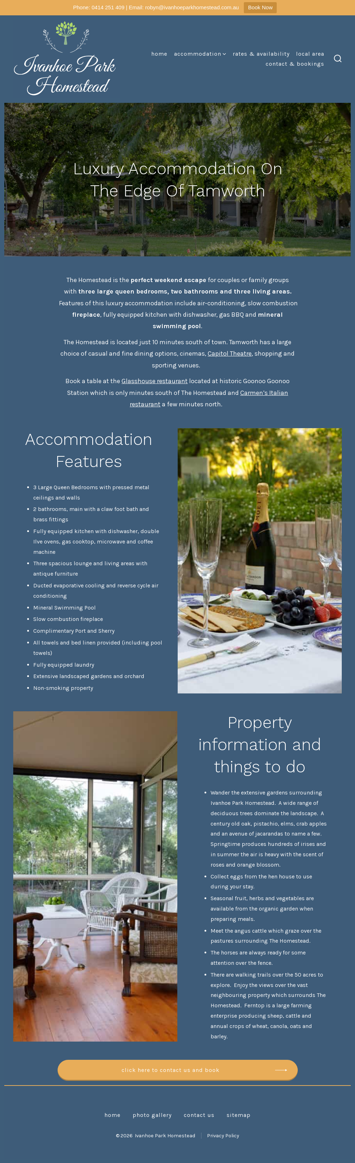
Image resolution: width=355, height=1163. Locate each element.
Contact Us (199, 1115)
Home (159, 53)
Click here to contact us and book (171, 1070)
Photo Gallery (152, 1115)
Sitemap (239, 1115)
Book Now (260, 7)
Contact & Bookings (295, 63)
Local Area (310, 53)
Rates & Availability (261, 53)
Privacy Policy (223, 1136)
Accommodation (200, 53)
